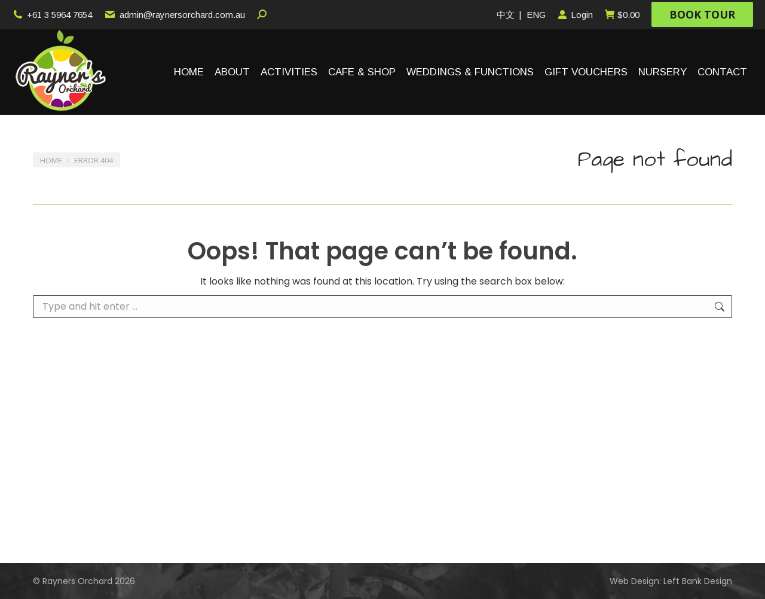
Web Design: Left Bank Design (671, 581)
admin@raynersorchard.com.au (174, 14)
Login (575, 14)
